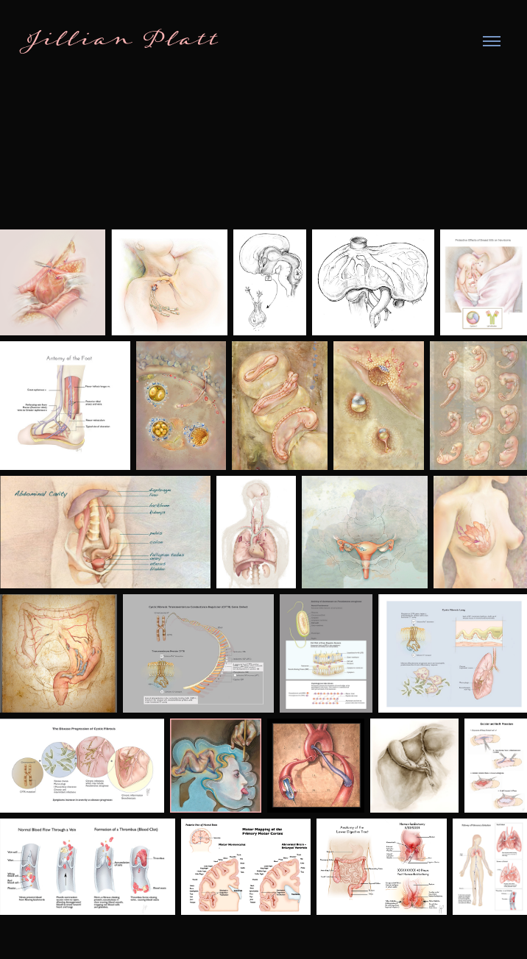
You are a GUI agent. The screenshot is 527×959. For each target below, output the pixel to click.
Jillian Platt (122, 41)
